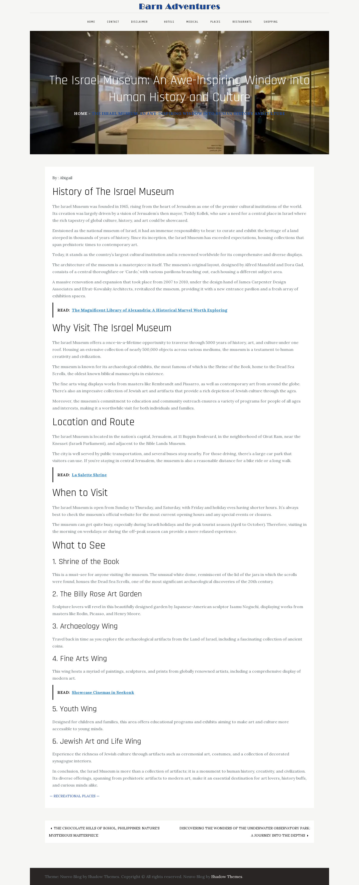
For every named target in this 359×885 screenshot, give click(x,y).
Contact (113, 21)
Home (91, 21)
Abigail (66, 177)
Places (215, 21)
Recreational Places (74, 796)
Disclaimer (141, 21)
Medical (192, 21)
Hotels (169, 21)
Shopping (271, 21)
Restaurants (242, 21)
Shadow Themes (226, 876)
